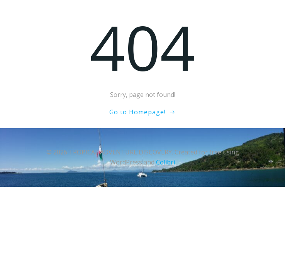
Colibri (165, 162)
